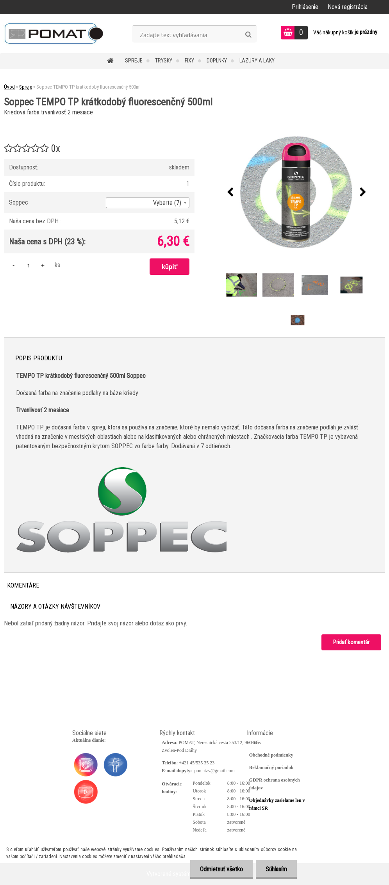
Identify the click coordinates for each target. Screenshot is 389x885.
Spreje (134, 60)
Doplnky (217, 60)
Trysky (163, 60)
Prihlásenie (305, 7)
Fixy (189, 60)
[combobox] (147, 202)
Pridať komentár (351, 642)
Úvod (9, 87)
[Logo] (53, 33)
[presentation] (230, 192)
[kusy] (28, 265)
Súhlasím (276, 869)
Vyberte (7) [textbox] (167, 203)
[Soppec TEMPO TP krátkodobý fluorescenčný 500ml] (296, 192)
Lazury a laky (257, 60)
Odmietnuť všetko (221, 869)
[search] (248, 34)
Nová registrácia (348, 7)
